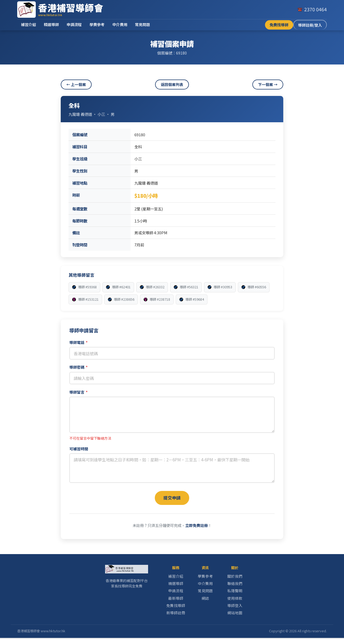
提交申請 (172, 498)
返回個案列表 (172, 84)
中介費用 (119, 24)
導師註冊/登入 (310, 25)
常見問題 (142, 24)
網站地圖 (234, 613)
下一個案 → (268, 84)
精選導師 (51, 24)
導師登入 (234, 606)
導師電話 (78, 342)
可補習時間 (78, 448)
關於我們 (234, 577)
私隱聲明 (234, 591)
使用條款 (234, 599)
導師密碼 (78, 367)
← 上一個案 (76, 84)
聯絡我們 (234, 584)
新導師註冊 (175, 613)
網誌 (205, 599)
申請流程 (74, 24)
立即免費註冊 (196, 526)
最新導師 (175, 599)
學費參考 (97, 24)
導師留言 (78, 392)
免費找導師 (279, 24)
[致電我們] (312, 9)
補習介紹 (28, 24)
